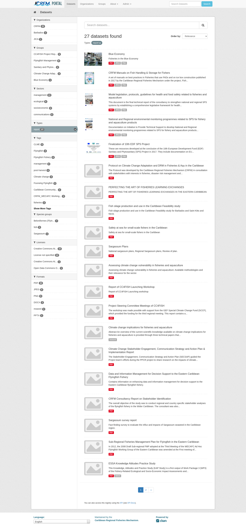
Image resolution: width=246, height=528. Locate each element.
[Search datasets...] (141, 25)
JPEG (117, 63)
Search (206, 4)
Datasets (71, 4)
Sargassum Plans (118, 246)
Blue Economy (117, 54)
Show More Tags (42, 208)
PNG (124, 63)
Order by (175, 36)
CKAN (161, 520)
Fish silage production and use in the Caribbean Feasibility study (144, 206)
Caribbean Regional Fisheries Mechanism (116, 520)
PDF (111, 63)
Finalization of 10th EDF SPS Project (129, 144)
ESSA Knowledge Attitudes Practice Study (132, 463)
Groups (102, 4)
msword (113, 340)
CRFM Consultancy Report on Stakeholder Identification (140, 398)
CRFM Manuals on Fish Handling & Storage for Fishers (139, 72)
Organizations (87, 4)
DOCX (117, 476)
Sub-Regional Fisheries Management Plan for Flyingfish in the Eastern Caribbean (154, 442)
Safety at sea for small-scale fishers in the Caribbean (138, 227)
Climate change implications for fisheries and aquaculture (140, 327)
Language (39, 517)
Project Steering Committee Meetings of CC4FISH (136, 305)
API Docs (131, 503)
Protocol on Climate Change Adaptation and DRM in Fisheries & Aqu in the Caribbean (156, 165)
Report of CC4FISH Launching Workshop (132, 287)
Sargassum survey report (123, 420)
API (121, 503)
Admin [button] (127, 4)
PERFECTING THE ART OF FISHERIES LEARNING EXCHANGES (146, 187)
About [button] (114, 4)
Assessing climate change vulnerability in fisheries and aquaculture (146, 265)
